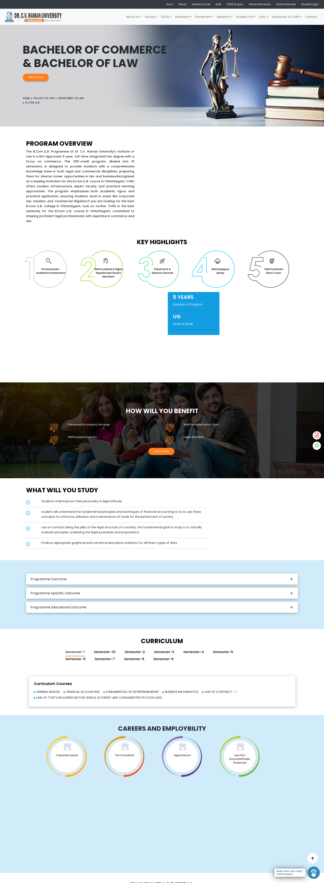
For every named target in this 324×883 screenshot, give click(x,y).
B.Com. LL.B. (32, 102)
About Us (132, 17)
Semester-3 (164, 652)
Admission (182, 17)
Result (182, 4)
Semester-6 (75, 659)
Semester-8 (134, 659)
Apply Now (35, 77)
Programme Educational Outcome (58, 607)
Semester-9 (163, 659)
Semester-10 (105, 652)
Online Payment (286, 4)
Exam (169, 4)
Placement (203, 17)
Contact (311, 17)
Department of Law (71, 98)
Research (223, 17)
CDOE (165, 17)
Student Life (244, 17)
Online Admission (260, 4)
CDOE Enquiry (234, 4)
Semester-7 (105, 659)
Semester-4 (193, 652)
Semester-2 (135, 652)
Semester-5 (223, 652)
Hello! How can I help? (289, 871)
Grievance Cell (201, 4)
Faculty (150, 17)
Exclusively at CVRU (285, 17)
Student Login (309, 4)
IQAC (262, 17)
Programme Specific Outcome (55, 593)
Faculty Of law (44, 98)
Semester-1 (75, 652)
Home (26, 98)
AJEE (218, 4)
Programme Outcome (48, 579)
